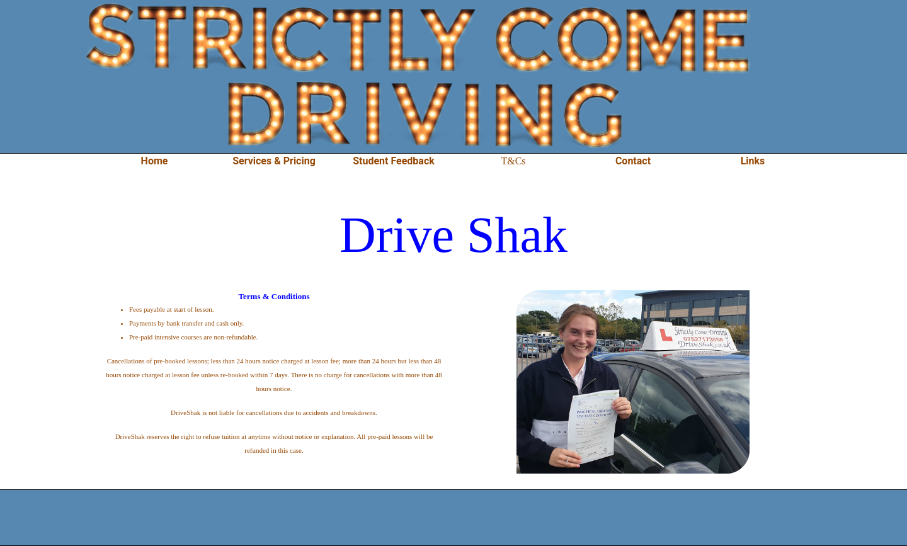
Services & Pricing (274, 161)
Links (753, 161)
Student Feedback (394, 161)
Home (154, 161)
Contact (633, 161)
